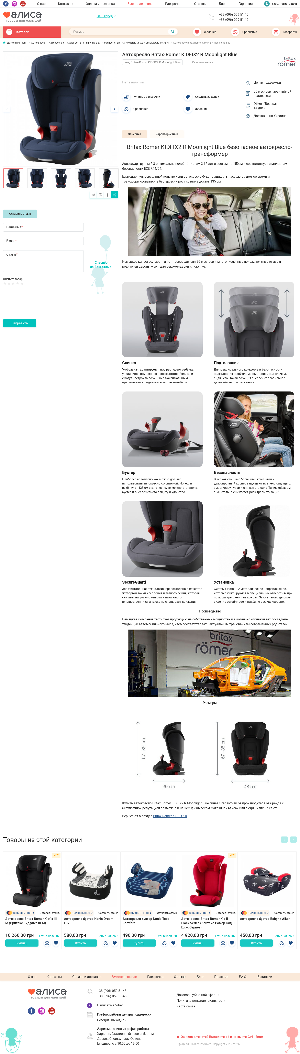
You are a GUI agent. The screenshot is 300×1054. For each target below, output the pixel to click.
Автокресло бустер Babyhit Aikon (265, 919)
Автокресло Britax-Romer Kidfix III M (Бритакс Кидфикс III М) (31, 921)
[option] (60, 109)
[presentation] (34, 307)
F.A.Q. (243, 977)
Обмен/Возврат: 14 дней (266, 106)
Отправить (19, 323)
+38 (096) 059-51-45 (233, 14)
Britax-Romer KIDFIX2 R (170, 817)
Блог (222, 3)
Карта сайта (186, 1006)
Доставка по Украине (270, 117)
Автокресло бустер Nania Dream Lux (88, 921)
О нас (41, 3)
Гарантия (246, 3)
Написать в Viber (110, 1005)
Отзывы (200, 3)
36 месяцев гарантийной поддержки (272, 93)
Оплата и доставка (100, 3)
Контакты (65, 3)
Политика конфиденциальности (201, 1000)
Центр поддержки (267, 82)
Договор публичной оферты (198, 995)
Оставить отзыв (20, 213)
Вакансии (264, 977)
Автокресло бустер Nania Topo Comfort (146, 921)
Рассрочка (173, 3)
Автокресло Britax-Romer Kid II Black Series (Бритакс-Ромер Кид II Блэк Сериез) (208, 923)
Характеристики (168, 135)
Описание (135, 135)
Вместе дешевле (139, 3)
